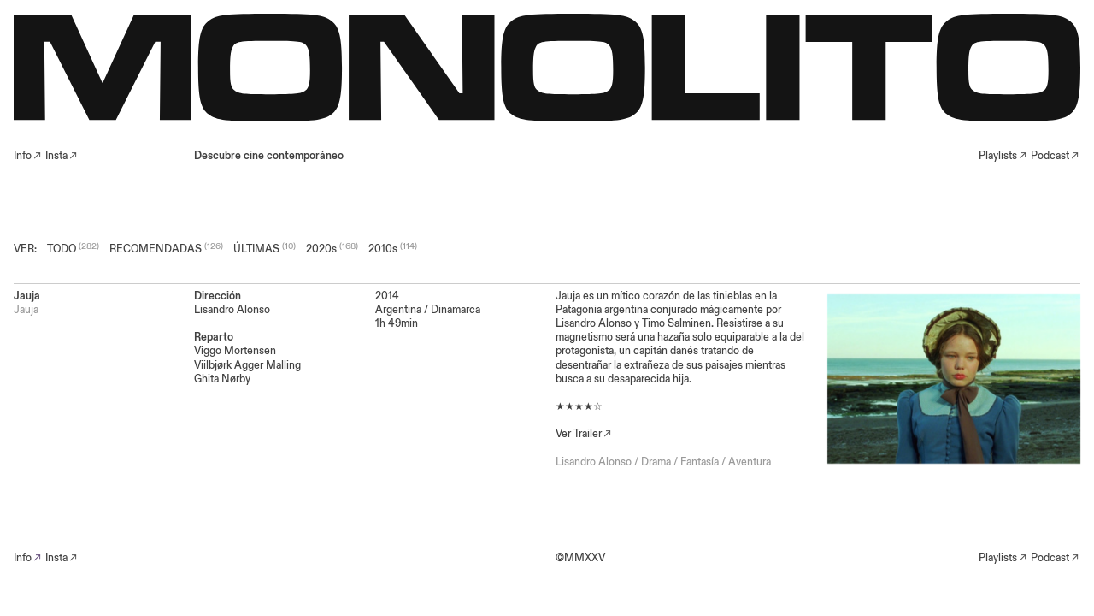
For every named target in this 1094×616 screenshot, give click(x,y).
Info (23, 558)
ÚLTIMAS (256, 249)
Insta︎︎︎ (62, 156)
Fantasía (699, 462)
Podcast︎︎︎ (1055, 156)
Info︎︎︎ (28, 156)
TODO (61, 249)
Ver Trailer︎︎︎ (584, 434)
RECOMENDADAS (155, 249)
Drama (656, 462)
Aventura (749, 462)
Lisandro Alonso (594, 462)
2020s (321, 249)
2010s (382, 249)
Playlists (998, 156)
